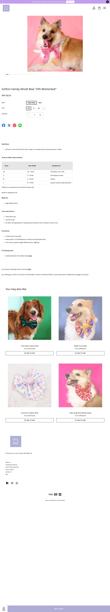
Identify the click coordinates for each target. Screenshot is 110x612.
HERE (30, 256)
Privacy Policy (61, 500)
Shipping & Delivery (11, 464)
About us (8, 462)
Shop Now (70, 2)
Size (3, 108)
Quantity (4, 113)
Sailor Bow (31, 103)
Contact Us (9, 472)
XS (29, 108)
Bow (40, 103)
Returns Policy (9, 469)
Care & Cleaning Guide (12, 467)
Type (3, 102)
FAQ (7, 474)
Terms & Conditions (50, 500)
